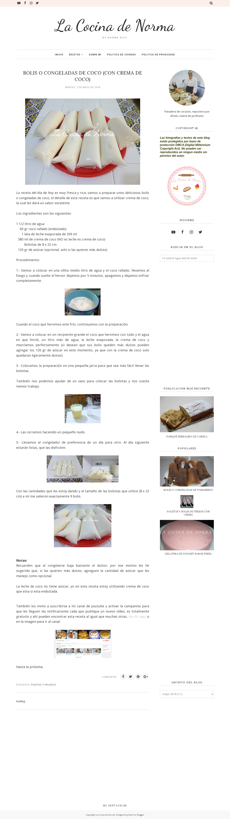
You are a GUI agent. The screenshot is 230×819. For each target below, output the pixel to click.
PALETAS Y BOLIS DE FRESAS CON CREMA (188, 513)
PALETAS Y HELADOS (43, 684)
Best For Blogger (136, 814)
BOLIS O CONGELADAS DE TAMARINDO (188, 490)
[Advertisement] (187, 324)
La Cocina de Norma (115, 25)
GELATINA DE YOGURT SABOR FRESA (188, 553)
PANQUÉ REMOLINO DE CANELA (186, 436)
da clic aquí (138, 616)
